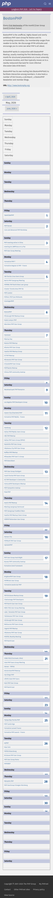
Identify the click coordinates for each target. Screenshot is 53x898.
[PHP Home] (6, 3)
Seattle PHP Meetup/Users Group (15, 515)
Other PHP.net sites (22, 889)
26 (46, 743)
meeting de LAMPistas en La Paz (14, 247)
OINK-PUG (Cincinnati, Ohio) (13, 658)
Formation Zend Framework (13, 566)
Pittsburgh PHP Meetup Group (14, 316)
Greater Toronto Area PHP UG (13, 289)
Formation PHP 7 (9, 261)
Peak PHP (7, 492)
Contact (7, 889)
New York (7, 747)
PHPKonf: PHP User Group (12, 541)
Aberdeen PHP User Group (13, 324)
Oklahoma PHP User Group (13, 632)
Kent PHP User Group (11, 683)
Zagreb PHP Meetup (11, 628)
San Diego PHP (9, 675)
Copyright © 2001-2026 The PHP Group (20, 884)
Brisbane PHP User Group (12, 755)
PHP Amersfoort (9, 461)
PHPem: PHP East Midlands (13, 297)
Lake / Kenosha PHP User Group (14, 612)
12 (46, 428)
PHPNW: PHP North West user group (16, 284)
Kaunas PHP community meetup (14, 562)
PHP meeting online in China (13, 242)
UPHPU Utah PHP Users (11, 679)
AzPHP (6, 743)
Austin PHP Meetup (10, 503)
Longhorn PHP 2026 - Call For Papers (26, 9)
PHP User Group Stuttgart (12, 471)
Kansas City (8, 537)
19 (46, 596)
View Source (9, 895)
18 (46, 577)
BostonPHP (8, 312)
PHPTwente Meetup (10, 368)
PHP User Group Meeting (12, 251)
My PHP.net (43, 884)
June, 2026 (11, 108)
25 (46, 720)
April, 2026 (11, 97)
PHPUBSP (7, 764)
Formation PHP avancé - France (14, 732)
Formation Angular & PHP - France (15, 266)
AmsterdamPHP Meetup (12, 671)
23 (46, 705)
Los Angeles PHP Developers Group (15, 402)
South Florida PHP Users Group (14, 475)
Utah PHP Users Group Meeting (14, 662)
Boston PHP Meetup (10, 343)
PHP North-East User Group (13, 604)
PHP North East (9, 641)
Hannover (7, 335)
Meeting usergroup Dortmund (14, 507)
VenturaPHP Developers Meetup (15, 484)
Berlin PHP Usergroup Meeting (14, 280)
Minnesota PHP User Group (13, 360)
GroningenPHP (9, 301)
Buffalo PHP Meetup (11, 452)
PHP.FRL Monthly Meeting (12, 637)
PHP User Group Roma (11, 759)
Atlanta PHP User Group (12, 347)
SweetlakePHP (9, 215)
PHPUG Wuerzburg (10, 751)
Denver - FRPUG (9, 666)
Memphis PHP (8, 781)
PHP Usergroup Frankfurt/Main (14, 511)
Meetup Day (8, 339)
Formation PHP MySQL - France (14, 417)
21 (46, 659)
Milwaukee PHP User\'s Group (14, 456)
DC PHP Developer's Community (14, 480)
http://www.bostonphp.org (18, 85)
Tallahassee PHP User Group (13, 616)
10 (46, 403)
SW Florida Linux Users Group (14, 276)
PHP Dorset (8, 226)
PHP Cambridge (9, 724)
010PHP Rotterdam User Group (14, 519)
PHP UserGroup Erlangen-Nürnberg (16, 785)
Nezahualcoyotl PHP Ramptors (14, 389)
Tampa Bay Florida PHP (12, 720)
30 (46, 803)
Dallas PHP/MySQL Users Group (14, 432)
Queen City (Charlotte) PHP (13, 413)
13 (46, 472)
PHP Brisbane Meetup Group (13, 595)
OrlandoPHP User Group (12, 364)
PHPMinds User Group (11, 580)
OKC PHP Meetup (9, 436)
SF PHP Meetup (9, 355)
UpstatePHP (8, 545)
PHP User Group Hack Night (13, 557)
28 (46, 781)
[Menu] (49, 3)
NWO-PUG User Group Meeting (14, 608)
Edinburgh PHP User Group (13, 620)
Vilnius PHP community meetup (14, 372)
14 (46, 503)
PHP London (8, 293)
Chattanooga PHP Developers (14, 599)
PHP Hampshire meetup (12, 488)
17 (46, 558)
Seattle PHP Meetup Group (13, 351)
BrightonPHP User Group (12, 576)
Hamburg (7, 428)
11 (46, 413)
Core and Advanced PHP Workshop (15, 230)
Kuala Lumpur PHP (10, 320)
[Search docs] (45, 3)
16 (46, 537)
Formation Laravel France (12, 728)
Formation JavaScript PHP (12, 585)
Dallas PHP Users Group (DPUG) (14, 440)
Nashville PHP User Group (12, 444)
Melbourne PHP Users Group (13, 624)
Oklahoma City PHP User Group (14, 448)
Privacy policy (39, 889)
